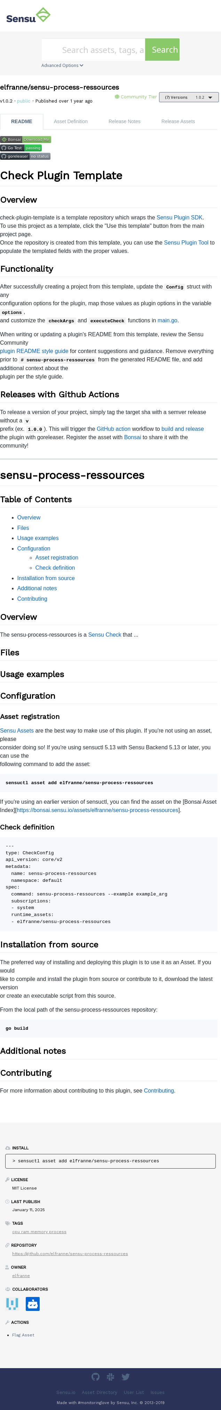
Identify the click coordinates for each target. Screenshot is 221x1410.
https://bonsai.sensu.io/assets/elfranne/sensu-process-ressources (97, 810)
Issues (157, 1392)
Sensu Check (104, 635)
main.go (167, 320)
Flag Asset (23, 1335)
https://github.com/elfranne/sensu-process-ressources (70, 1253)
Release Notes (125, 121)
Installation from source (46, 578)
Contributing (32, 599)
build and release (182, 429)
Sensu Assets (17, 731)
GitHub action (114, 429)
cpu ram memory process (39, 1231)
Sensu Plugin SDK (180, 217)
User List (134, 1392)
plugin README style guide (34, 351)
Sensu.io (66, 1392)
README (21, 121)
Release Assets (178, 121)
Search (165, 49)
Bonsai (132, 437)
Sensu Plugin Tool (186, 243)
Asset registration (57, 558)
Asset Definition (71, 121)
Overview (29, 517)
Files (23, 528)
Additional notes (37, 588)
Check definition (55, 568)
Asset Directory (99, 1392)
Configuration (33, 549)
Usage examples (38, 538)
